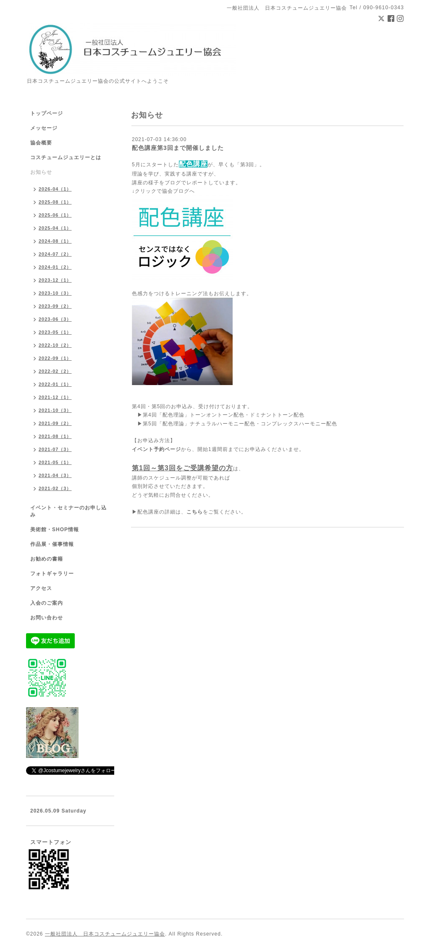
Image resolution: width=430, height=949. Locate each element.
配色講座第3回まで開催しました (178, 147)
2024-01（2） (55, 267)
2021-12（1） (55, 397)
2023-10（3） (55, 293)
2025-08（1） (55, 201)
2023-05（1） (55, 332)
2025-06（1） (55, 215)
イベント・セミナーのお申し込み (68, 511)
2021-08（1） (55, 436)
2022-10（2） (55, 345)
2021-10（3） (55, 410)
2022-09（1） (55, 358)
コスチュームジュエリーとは (65, 157)
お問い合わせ (46, 618)
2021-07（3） (55, 449)
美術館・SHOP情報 (54, 529)
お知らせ (41, 172)
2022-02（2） (55, 371)
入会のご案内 (46, 603)
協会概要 (41, 143)
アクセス (41, 588)
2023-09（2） (55, 306)
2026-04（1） (55, 188)
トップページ (46, 113)
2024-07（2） (55, 254)
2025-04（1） (55, 228)
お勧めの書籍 (46, 559)
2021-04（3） (55, 475)
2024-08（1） (55, 241)
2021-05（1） (55, 462)
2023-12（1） (55, 280)
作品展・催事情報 (52, 544)
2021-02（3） (55, 488)
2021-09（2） (55, 423)
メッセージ (44, 128)
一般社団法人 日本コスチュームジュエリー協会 (105, 934)
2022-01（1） (55, 384)
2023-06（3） (55, 319)
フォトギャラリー (52, 574)
